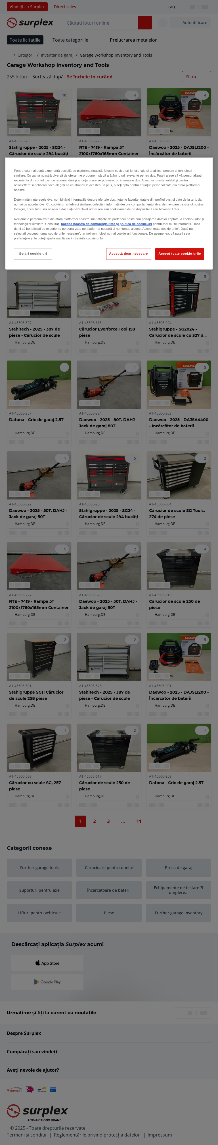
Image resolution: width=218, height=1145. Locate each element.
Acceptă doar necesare (128, 253)
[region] (109, 213)
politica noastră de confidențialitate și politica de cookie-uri (106, 224)
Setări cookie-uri (33, 253)
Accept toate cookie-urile (179, 253)
